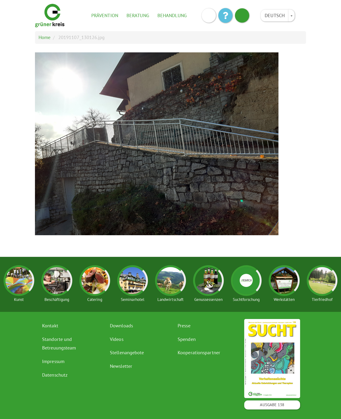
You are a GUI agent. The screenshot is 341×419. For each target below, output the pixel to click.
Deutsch (275, 15)
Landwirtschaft (170, 299)
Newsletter (121, 366)
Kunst (19, 299)
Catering (94, 299)
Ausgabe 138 (272, 404)
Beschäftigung (56, 299)
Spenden (187, 339)
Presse (184, 326)
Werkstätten (284, 299)
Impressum (53, 361)
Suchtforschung (246, 299)
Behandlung (172, 15)
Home (44, 37)
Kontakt (50, 326)
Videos (116, 339)
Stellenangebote (127, 352)
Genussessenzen (208, 299)
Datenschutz (55, 375)
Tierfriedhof (322, 299)
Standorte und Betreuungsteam (59, 343)
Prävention (104, 15)
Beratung (138, 15)
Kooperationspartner (199, 352)
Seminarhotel (132, 299)
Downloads (121, 326)
